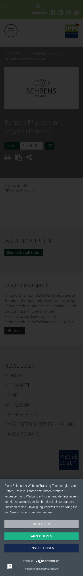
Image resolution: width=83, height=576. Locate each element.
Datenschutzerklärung (47, 569)
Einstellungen (41, 548)
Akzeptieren (41, 536)
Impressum (30, 569)
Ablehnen (41, 524)
